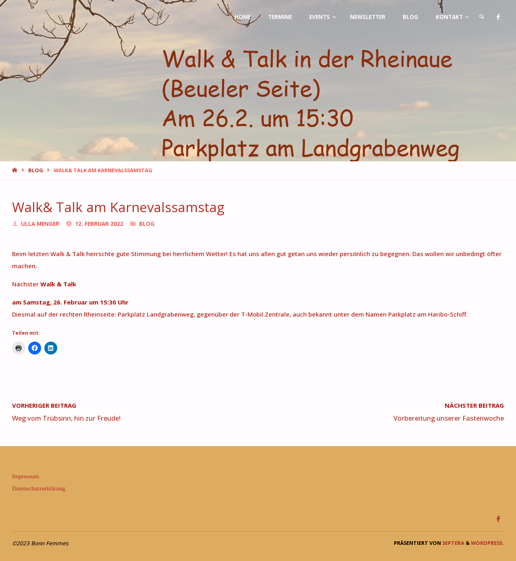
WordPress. (487, 542)
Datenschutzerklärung (38, 488)
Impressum (25, 476)
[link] (481, 17)
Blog (35, 170)
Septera (452, 542)
